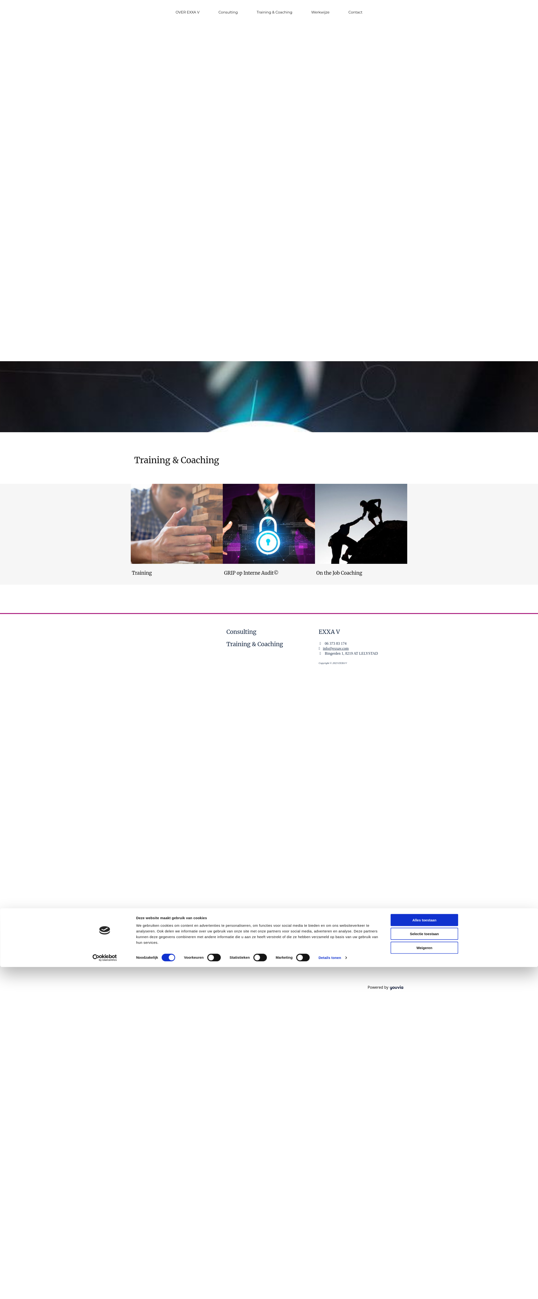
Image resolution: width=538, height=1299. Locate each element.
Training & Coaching (274, 12)
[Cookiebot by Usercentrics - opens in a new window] (104, 681)
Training (142, 573)
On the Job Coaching (339, 573)
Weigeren (424, 671)
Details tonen (330, 681)
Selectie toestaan (424, 657)
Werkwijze (320, 12)
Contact (355, 12)
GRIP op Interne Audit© (251, 573)
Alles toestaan (424, 643)
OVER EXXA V (188, 12)
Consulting (228, 12)
